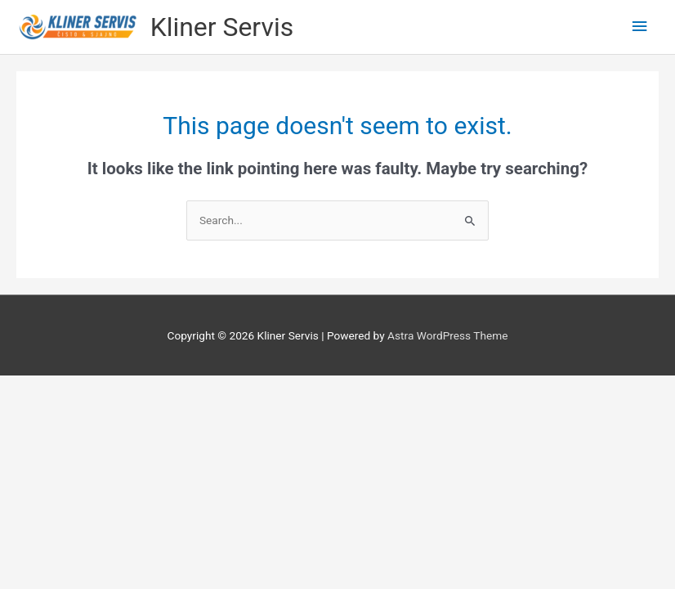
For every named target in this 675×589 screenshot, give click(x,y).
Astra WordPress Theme (447, 335)
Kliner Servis (221, 27)
